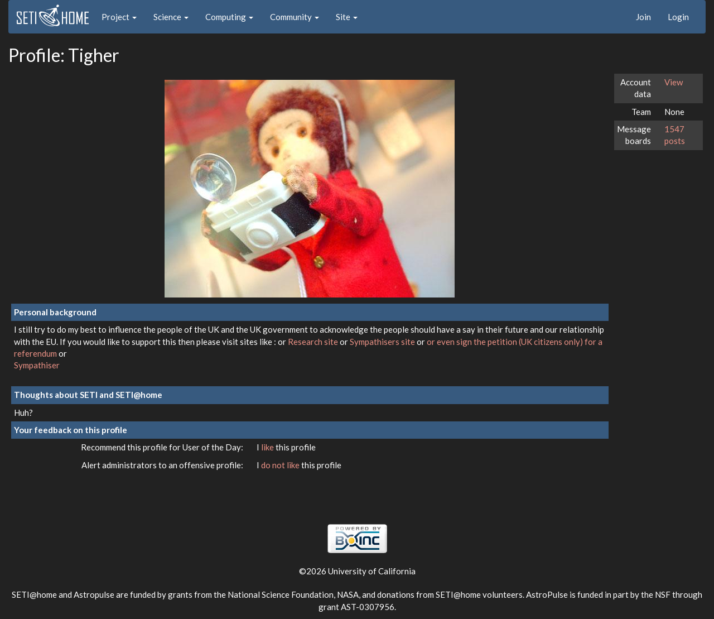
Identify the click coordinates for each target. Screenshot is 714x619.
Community (294, 17)
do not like (281, 465)
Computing (229, 17)
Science (171, 17)
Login (678, 17)
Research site (314, 342)
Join (643, 17)
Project (119, 17)
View (673, 82)
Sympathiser (37, 365)
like (268, 447)
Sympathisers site (383, 342)
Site (347, 17)
